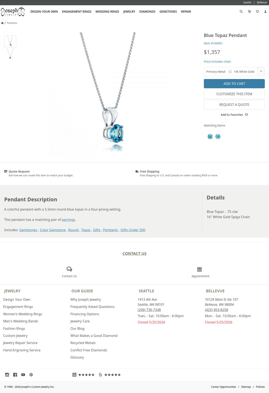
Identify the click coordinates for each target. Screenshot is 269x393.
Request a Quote (234, 104)
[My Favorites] (257, 11)
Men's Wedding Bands (20, 321)
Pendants (110, 230)
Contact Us (135, 253)
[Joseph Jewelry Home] (2, 23)
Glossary (77, 357)
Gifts (96, 230)
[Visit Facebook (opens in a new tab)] (16, 375)
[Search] (241, 11)
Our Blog (77, 328)
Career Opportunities (223, 387)
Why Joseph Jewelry (85, 299)
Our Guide (82, 290)
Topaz (85, 230)
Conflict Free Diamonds (88, 350)
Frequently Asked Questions (92, 306)
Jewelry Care (80, 321)
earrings (68, 219)
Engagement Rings (76, 11)
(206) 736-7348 (149, 309)
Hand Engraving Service (22, 350)
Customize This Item (234, 94)
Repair (186, 11)
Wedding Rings (107, 11)
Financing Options (84, 314)
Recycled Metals (83, 342)
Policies (260, 387)
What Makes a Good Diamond (93, 335)
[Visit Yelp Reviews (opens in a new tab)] (111, 375)
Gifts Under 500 (133, 230)
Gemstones (168, 11)
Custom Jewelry (15, 335)
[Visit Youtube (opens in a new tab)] (24, 375)
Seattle (146, 290)
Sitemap (246, 387)
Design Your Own (44, 11)
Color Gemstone (53, 230)
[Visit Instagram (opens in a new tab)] (8, 375)
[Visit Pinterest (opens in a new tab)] (32, 375)
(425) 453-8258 (216, 309)
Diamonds (147, 11)
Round (73, 230)
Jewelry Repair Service (20, 342)
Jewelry (129, 11)
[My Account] (265, 11)
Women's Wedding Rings (22, 314)
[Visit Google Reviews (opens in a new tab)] (84, 375)
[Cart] (249, 11)
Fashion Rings (14, 328)
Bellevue (215, 290)
